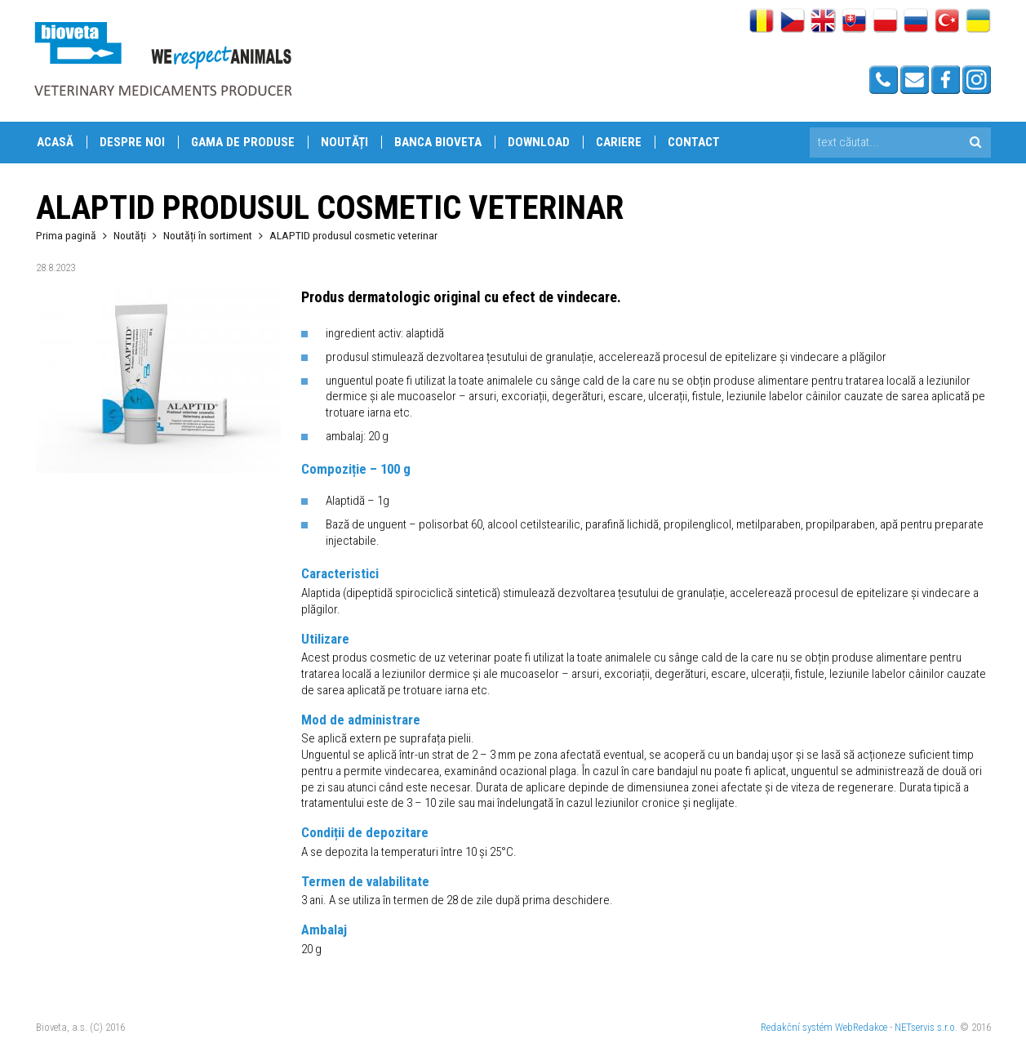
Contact (694, 142)
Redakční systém (797, 1027)
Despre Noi (132, 142)
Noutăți (344, 142)
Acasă (55, 142)
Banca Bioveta (438, 142)
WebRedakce (861, 1027)
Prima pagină (66, 235)
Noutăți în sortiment (207, 235)
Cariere (619, 142)
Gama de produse (243, 142)
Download (539, 142)
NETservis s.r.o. (926, 1027)
